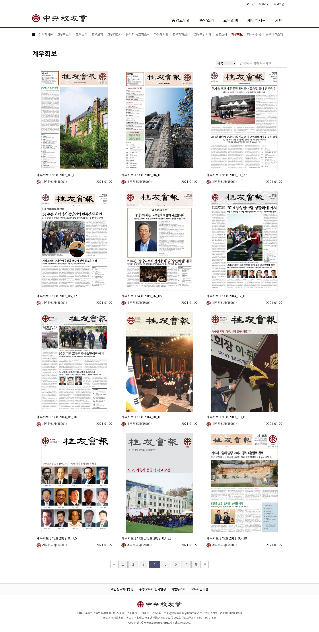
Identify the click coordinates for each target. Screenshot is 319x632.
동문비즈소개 (274, 34)
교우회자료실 (181, 34)
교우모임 (97, 34)
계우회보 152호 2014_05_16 (57, 416)
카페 (278, 20)
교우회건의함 (202, 34)
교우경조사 (114, 34)
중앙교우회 (181, 20)
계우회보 (237, 34)
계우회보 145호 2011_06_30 (226, 538)
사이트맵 (279, 4)
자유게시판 (161, 34)
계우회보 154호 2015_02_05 (141, 295)
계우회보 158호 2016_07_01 (57, 174)
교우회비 (230, 20)
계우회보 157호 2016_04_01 (141, 174)
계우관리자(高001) (52, 181)
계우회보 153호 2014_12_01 (226, 295)
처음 (113, 564)
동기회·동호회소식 (138, 34)
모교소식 (221, 34)
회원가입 (264, 4)
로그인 (250, 4)
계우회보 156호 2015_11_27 (226, 174)
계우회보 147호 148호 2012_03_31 (146, 538)
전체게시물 (46, 34)
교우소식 (81, 34)
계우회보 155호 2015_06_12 (57, 295)
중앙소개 (206, 20)
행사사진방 (254, 34)
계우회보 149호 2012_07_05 (57, 538)
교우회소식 (64, 34)
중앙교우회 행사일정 (152, 589)
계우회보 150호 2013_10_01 (226, 416)
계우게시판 (256, 20)
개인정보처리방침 (122, 589)
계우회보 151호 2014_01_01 (141, 416)
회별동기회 (178, 589)
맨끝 (205, 564)
